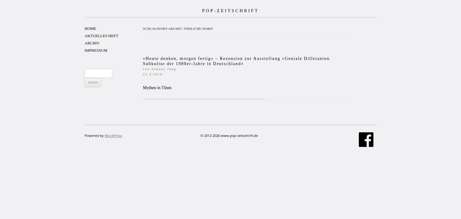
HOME (90, 28)
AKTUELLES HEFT (101, 35)
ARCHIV (92, 43)
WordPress (113, 135)
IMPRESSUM (96, 50)
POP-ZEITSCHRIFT (230, 10)
